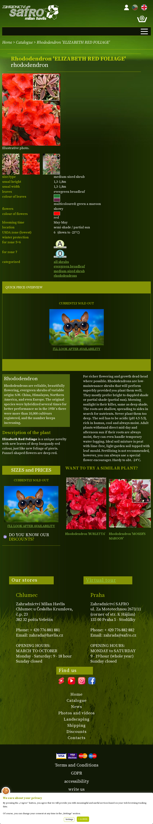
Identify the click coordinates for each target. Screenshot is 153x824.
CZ (134, 7)
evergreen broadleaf (69, 266)
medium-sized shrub (69, 271)
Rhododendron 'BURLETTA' (85, 534)
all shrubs (61, 262)
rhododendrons (65, 276)
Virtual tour (101, 580)
